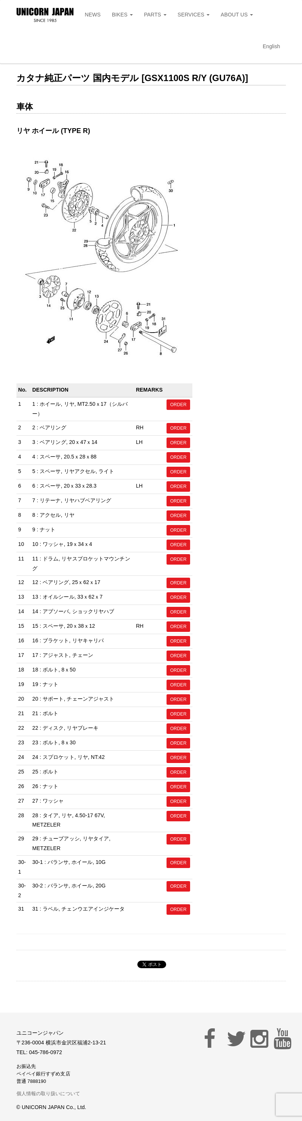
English (271, 46)
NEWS (93, 15)
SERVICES (194, 15)
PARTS (155, 15)
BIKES (122, 15)
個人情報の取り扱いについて (48, 1093)
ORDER (178, 404)
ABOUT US (237, 15)
